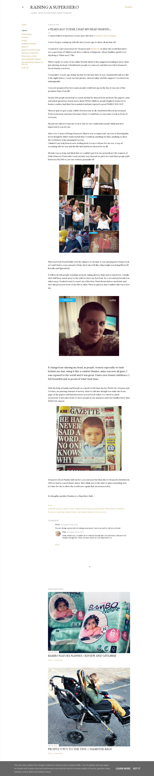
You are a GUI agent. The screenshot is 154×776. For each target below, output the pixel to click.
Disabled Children (29, 44)
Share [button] (24, 25)
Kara (64, 532)
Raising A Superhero (54, 7)
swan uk (25, 67)
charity (24, 40)
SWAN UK (94, 49)
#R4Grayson (27, 34)
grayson (25, 47)
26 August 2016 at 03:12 (75, 532)
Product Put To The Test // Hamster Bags (80, 749)
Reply (57, 545)
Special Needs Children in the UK (88, 512)
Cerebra (25, 37)
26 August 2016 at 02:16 (69, 524)
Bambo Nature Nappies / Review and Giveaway (82, 656)
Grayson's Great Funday (105, 36)
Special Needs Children (31, 59)
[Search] (128, 7)
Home (33, 13)
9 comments (58, 660)
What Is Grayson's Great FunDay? (54, 13)
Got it (136, 768)
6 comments (58, 753)
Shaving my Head (29, 56)
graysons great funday (31, 50)
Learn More (123, 768)
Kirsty (57, 524)
